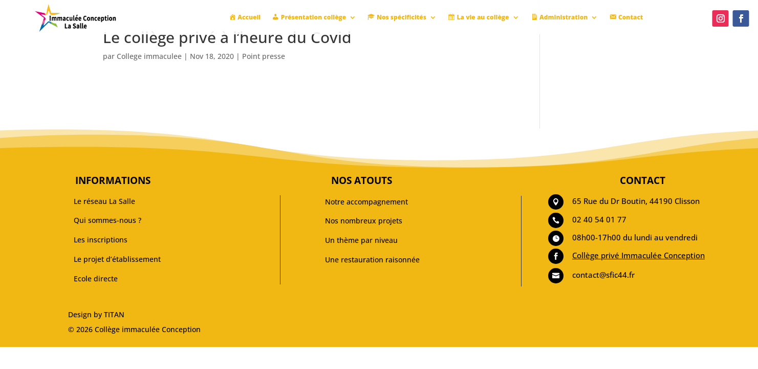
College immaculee (149, 56)
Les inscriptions (100, 239)
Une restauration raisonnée (372, 259)
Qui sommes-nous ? (107, 220)
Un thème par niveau (361, 240)
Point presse (263, 56)
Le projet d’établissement (117, 259)
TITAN (114, 314)
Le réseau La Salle (104, 201)
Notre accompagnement (366, 202)
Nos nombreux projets (363, 220)
